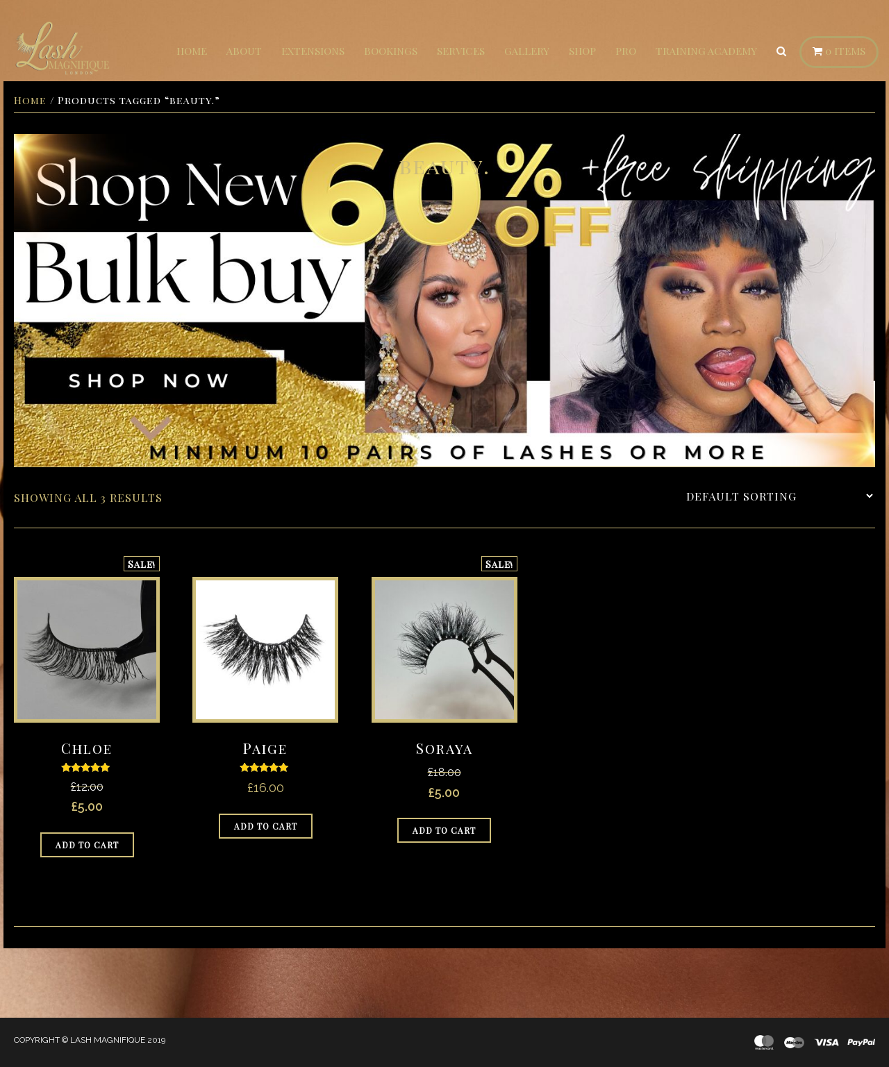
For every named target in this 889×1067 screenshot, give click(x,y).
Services (461, 51)
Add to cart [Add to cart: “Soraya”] (444, 830)
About (244, 51)
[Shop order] (779, 496)
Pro (625, 51)
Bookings (390, 51)
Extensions (312, 51)
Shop (582, 51)
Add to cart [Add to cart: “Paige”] (265, 826)
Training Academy (706, 51)
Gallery (526, 51)
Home (191, 51)
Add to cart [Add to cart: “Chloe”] (87, 844)
